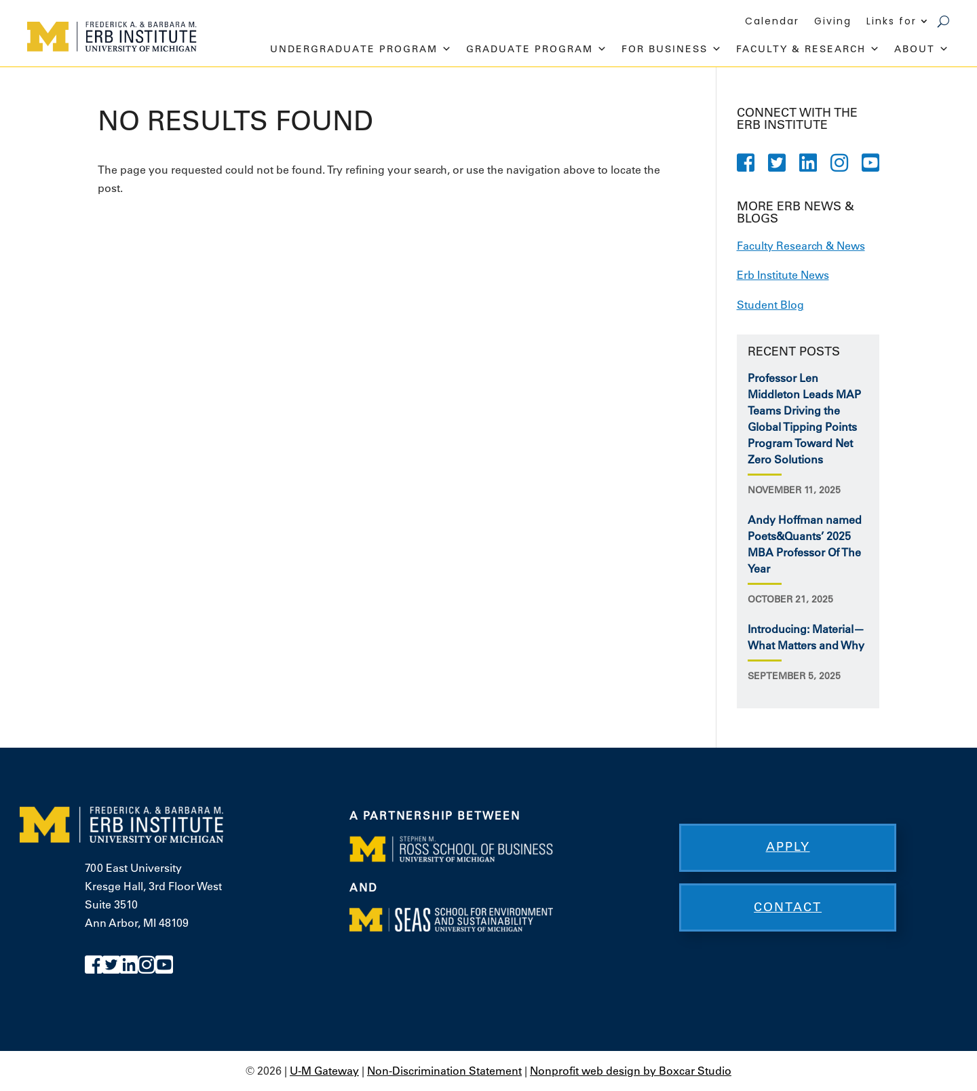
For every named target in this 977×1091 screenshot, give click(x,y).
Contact (788, 907)
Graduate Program (537, 48)
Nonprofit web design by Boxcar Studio (630, 1070)
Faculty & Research (808, 48)
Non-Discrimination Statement (444, 1070)
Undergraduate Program (361, 48)
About (922, 48)
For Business (672, 48)
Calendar (772, 22)
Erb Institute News (783, 275)
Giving (832, 22)
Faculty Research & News (801, 245)
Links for (891, 22)
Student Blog (770, 304)
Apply (788, 846)
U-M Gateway (324, 1070)
